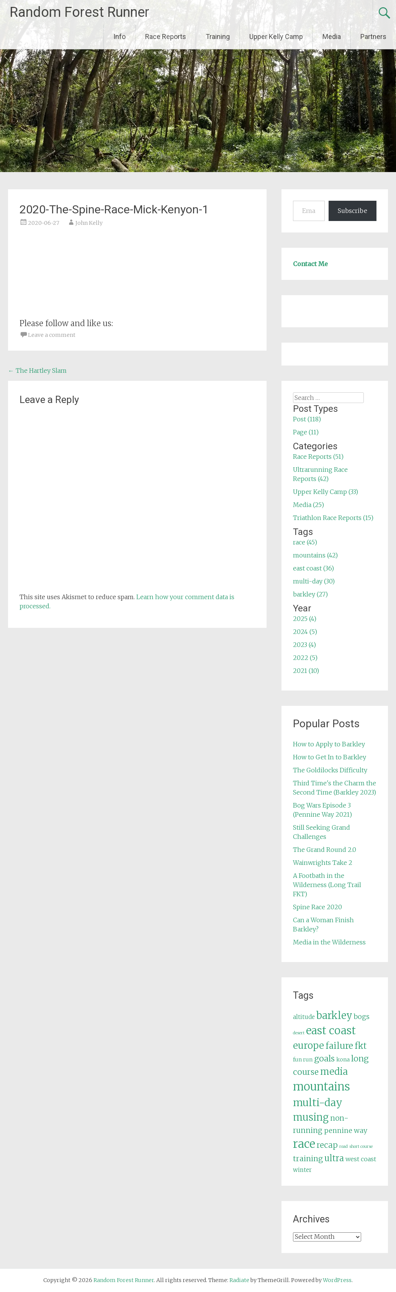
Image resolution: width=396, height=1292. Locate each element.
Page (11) (306, 432)
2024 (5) (305, 631)
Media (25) (308, 505)
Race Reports (165, 37)
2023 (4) (304, 644)
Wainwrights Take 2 (322, 862)
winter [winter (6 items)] (302, 1169)
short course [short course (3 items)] (361, 1146)
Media (331, 37)
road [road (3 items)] (343, 1146)
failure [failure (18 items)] (339, 1045)
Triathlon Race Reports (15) (333, 518)
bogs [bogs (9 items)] (362, 1016)
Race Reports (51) (318, 456)
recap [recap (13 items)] (327, 1145)
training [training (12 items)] (308, 1158)
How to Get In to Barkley (329, 757)
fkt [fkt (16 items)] (361, 1046)
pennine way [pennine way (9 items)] (345, 1130)
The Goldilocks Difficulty (330, 770)
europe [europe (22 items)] (308, 1045)
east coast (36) (313, 568)
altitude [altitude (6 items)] (304, 1017)
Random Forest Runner (79, 12)
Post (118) (307, 419)
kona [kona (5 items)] (343, 1059)
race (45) (305, 542)
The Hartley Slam (37, 370)
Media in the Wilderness (329, 942)
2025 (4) (304, 618)
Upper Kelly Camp (276, 37)
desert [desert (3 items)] (298, 1032)
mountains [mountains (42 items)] (321, 1087)
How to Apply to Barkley (329, 744)
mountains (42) (315, 555)
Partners (373, 37)
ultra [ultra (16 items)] (334, 1158)
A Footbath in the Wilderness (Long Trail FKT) (327, 885)
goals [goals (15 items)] (324, 1058)
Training (218, 37)
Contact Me (310, 264)
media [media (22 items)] (334, 1071)
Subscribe (352, 211)
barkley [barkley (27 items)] (334, 1015)
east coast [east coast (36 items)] (331, 1030)
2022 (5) (305, 657)
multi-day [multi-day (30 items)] (317, 1102)
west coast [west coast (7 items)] (360, 1159)
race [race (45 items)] (304, 1144)
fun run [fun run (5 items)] (303, 1059)
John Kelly (89, 222)
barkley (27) (310, 594)
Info (119, 37)
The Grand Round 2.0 (324, 849)
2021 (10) (306, 670)
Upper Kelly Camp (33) (325, 492)
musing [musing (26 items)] (311, 1117)
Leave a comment (51, 335)
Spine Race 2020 (317, 907)
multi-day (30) (314, 581)
